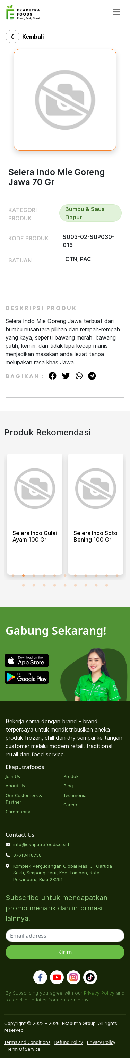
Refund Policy (68, 1042)
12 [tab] (23, 585)
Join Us (13, 776)
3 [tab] (34, 575)
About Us (15, 786)
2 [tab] (23, 575)
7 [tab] (75, 575)
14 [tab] (44, 585)
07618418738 (27, 855)
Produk (71, 776)
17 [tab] (75, 585)
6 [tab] (65, 575)
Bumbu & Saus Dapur (85, 213)
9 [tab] (96, 575)
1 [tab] (13, 575)
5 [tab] (54, 575)
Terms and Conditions (27, 1042)
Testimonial (75, 795)
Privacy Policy (99, 993)
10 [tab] (106, 575)
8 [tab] (86, 575)
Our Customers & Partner (24, 798)
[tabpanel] (34, 517)
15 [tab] (54, 585)
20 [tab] (106, 585)
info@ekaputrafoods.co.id (41, 844)
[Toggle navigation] (116, 12)
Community (18, 811)
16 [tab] (65, 585)
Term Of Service (23, 1049)
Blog (68, 786)
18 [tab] (86, 585)
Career (70, 805)
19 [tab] (96, 585)
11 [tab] (117, 575)
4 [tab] (44, 575)
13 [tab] (34, 585)
